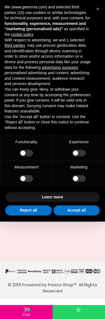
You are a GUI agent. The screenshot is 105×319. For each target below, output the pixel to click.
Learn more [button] (52, 197)
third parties (14, 45)
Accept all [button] (76, 210)
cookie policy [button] (22, 34)
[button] (97, 8)
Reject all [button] (28, 210)
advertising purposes (60, 67)
